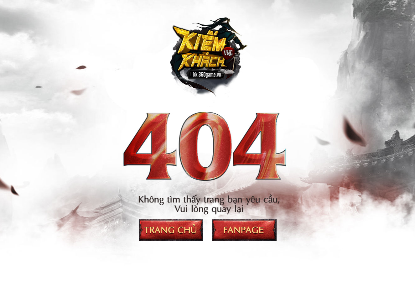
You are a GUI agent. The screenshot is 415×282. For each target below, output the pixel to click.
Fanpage (244, 230)
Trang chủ (171, 230)
